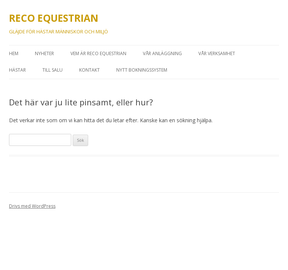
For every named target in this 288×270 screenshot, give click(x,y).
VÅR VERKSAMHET (216, 53)
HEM (13, 53)
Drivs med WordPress (32, 206)
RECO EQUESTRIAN (53, 18)
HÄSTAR (17, 70)
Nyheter (44, 53)
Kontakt (89, 70)
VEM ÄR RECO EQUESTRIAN (98, 53)
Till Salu (52, 70)
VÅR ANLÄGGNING (162, 53)
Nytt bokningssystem (141, 70)
